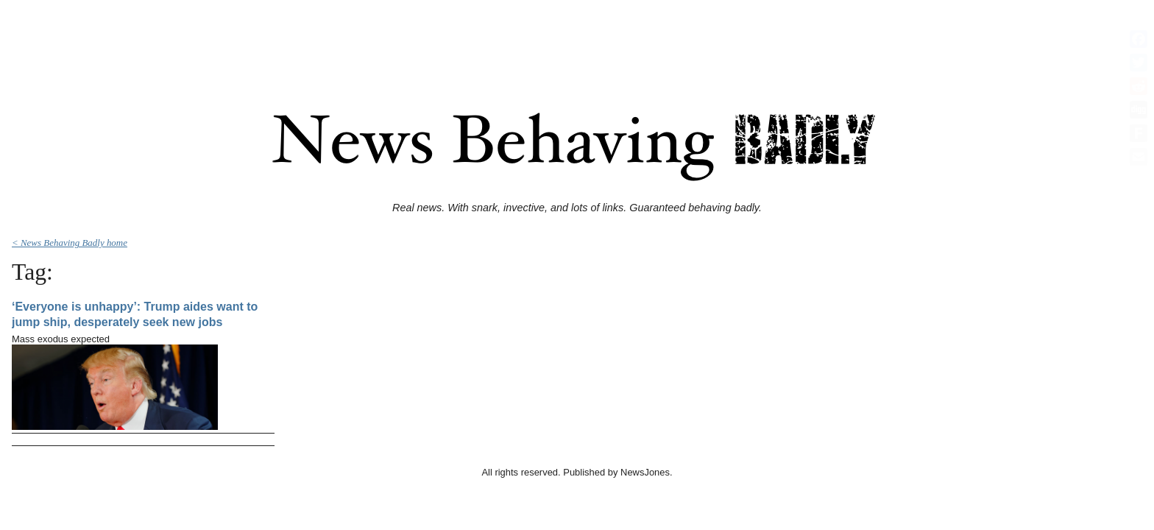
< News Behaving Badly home (69, 242)
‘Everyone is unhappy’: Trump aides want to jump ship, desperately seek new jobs (135, 314)
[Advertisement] (577, 39)
